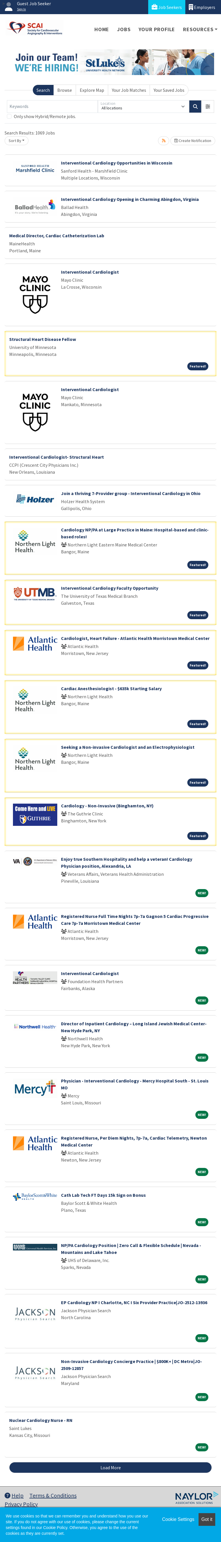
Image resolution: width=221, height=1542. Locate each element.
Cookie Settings (178, 1519)
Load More (110, 1467)
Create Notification (192, 140)
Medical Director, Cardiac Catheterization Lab (56, 235)
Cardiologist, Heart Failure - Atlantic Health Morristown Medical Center (135, 638)
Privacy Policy (21, 1504)
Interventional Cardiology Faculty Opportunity (109, 588)
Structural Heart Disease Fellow (42, 339)
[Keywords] (52, 106)
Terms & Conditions (53, 1495)
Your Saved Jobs (169, 90)
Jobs (123, 29)
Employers (202, 7)
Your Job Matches (129, 90)
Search (43, 90)
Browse (64, 90)
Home (101, 29)
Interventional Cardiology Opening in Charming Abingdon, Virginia (130, 199)
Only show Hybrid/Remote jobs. (45, 116)
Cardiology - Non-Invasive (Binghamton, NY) (107, 806)
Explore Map (92, 90)
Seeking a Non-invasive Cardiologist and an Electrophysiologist (128, 747)
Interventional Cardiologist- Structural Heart (56, 457)
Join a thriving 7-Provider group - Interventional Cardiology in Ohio (131, 493)
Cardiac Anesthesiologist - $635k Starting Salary (111, 688)
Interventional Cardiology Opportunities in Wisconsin (116, 163)
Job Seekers (167, 7)
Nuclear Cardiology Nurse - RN (41, 1420)
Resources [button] (198, 29)
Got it (206, 1519)
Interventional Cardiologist (90, 272)
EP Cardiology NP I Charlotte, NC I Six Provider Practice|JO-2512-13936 (134, 1302)
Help (14, 1495)
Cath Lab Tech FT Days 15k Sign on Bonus (103, 1195)
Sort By (15, 140)
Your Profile (157, 29)
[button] (207, 106)
